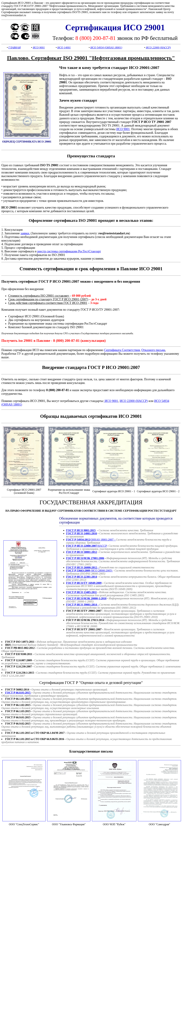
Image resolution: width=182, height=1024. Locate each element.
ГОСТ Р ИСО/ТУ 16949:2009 (84, 582)
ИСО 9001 (39, 47)
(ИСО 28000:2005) (89, 570)
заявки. (25, 233)
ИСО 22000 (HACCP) (158, 47)
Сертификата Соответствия (122, 350)
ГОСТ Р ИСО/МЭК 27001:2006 (85, 558)
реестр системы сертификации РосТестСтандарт (69, 251)
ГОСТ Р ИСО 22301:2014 (81, 576)
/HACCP (86, 545)
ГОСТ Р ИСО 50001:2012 (81, 552)
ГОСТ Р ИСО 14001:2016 (81, 533)
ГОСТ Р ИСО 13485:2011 (81, 592)
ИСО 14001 (64, 47)
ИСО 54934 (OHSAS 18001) (106, 47)
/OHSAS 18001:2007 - (91, 539)
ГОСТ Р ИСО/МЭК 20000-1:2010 (86, 598)
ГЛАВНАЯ (14, 47)
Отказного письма (153, 350)
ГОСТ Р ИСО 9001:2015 (81, 530)
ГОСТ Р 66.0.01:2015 (18, 692)
